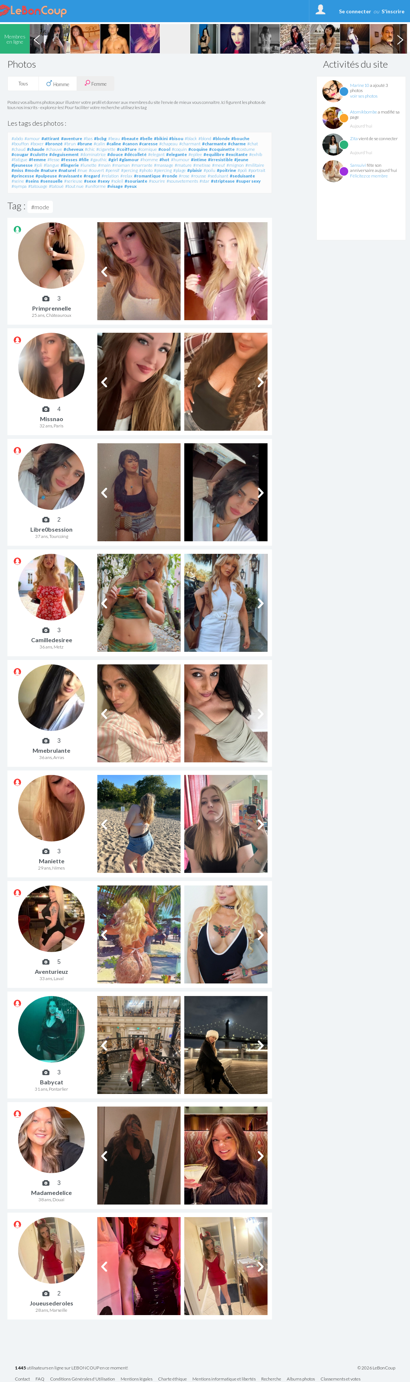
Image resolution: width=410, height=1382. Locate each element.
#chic (90, 149)
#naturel (67, 170)
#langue (51, 165)
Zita (354, 138)
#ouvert (96, 170)
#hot (164, 159)
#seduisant (218, 176)
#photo (145, 170)
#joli (38, 165)
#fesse (53, 159)
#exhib (255, 154)
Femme (95, 83)
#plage (179, 170)
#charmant (190, 143)
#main (104, 165)
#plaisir (194, 170)
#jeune (241, 159)
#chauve (54, 149)
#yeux (130, 186)
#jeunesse (22, 165)
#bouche (240, 138)
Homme (57, 83)
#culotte (39, 154)
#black (191, 138)
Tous (23, 84)
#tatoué (56, 186)
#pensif (112, 170)
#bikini (161, 138)
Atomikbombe (363, 112)
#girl (113, 159)
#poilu (209, 170)
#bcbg (100, 138)
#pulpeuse (46, 176)
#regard (92, 176)
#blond (204, 138)
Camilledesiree (51, 639)
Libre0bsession (51, 529)
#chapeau (168, 143)
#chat (252, 143)
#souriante (136, 181)
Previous (37, 39)
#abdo (17, 138)
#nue (82, 170)
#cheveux (73, 149)
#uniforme (95, 186)
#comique (147, 149)
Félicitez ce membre (369, 176)
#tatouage (37, 186)
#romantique (147, 176)
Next (400, 39)
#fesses (69, 159)
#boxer (37, 143)
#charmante (214, 143)
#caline (114, 143)
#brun (70, 143)
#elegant (156, 154)
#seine (17, 181)
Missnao (51, 418)
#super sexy (248, 181)
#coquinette (222, 149)
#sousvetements (182, 181)
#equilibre (214, 154)
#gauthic (98, 159)
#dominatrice (93, 154)
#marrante (141, 165)
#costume (245, 149)
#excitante (237, 154)
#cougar (19, 154)
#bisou (176, 138)
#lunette (88, 165)
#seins (32, 181)
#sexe (90, 181)
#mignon (235, 165)
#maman (121, 165)
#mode (32, 170)
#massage (163, 165)
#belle (146, 138)
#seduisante (242, 176)
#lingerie (70, 165)
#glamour (129, 159)
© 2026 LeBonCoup (376, 1368)
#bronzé (54, 143)
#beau (114, 138)
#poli (242, 170)
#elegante (176, 154)
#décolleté (135, 154)
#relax (126, 176)
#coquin (179, 149)
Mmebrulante (51, 750)
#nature (49, 170)
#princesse (22, 176)
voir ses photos (363, 96)
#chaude (35, 149)
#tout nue (74, 186)
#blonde (221, 138)
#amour (32, 138)
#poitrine (226, 170)
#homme (149, 159)
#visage (115, 186)
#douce (115, 154)
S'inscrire (393, 11)
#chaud (18, 149)
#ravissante (70, 176)
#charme (237, 143)
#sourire (157, 181)
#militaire (254, 165)
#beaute (129, 138)
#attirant (50, 138)
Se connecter (355, 11)
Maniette (51, 860)
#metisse (202, 165)
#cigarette (105, 149)
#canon (130, 143)
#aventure (71, 138)
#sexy (104, 181)
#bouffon (20, 143)
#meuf (218, 165)
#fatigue (19, 159)
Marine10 (359, 85)
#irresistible (220, 159)
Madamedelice (51, 1192)
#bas (88, 138)
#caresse (148, 143)
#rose (184, 176)
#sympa (19, 186)
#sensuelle (51, 181)
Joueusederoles (51, 1303)
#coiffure (127, 149)
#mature (183, 165)
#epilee (195, 154)
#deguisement (64, 154)
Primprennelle (51, 308)
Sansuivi (358, 165)
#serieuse (73, 181)
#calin (99, 143)
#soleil (117, 181)
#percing (129, 170)
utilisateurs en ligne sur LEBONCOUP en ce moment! (71, 1368)
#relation (110, 176)
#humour (180, 159)
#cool (164, 149)
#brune (84, 143)
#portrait (256, 170)
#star (204, 181)
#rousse (198, 176)
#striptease (223, 181)
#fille (84, 159)
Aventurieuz (51, 971)
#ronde (169, 176)
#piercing (163, 170)
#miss (17, 170)
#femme (37, 159)
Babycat (51, 1081)
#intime (198, 159)
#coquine (198, 149)
